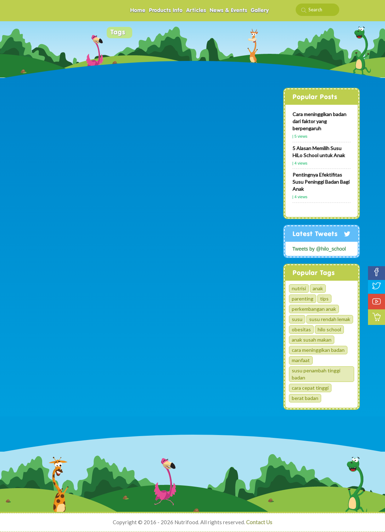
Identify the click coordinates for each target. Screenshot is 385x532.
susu (297, 319)
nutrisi (299, 288)
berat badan (305, 398)
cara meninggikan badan (318, 350)
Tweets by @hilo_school (319, 249)
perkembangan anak (314, 309)
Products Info (166, 10)
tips (324, 299)
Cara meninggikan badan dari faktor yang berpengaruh (319, 121)
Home (137, 10)
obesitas (301, 329)
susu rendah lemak (329, 319)
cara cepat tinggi (310, 388)
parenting (302, 299)
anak (318, 288)
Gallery (260, 10)
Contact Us (259, 522)
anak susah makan (311, 340)
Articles (196, 10)
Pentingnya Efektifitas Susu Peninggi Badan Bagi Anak (321, 182)
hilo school (329, 329)
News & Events (228, 10)
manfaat (301, 360)
